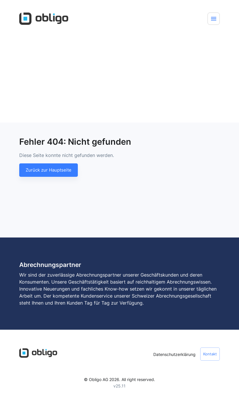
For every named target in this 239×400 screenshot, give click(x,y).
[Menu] (214, 19)
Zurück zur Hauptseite (48, 170)
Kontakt (210, 354)
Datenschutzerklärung (174, 354)
